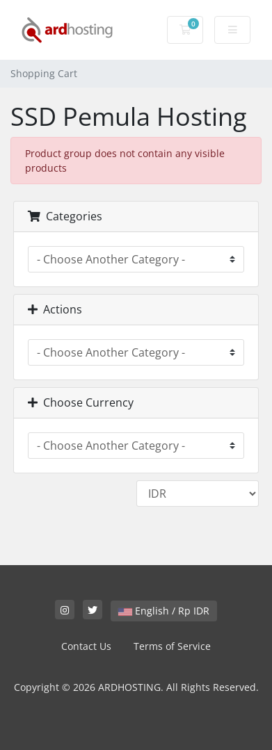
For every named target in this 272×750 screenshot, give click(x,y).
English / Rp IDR (163, 610)
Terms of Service (172, 646)
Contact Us (86, 646)
